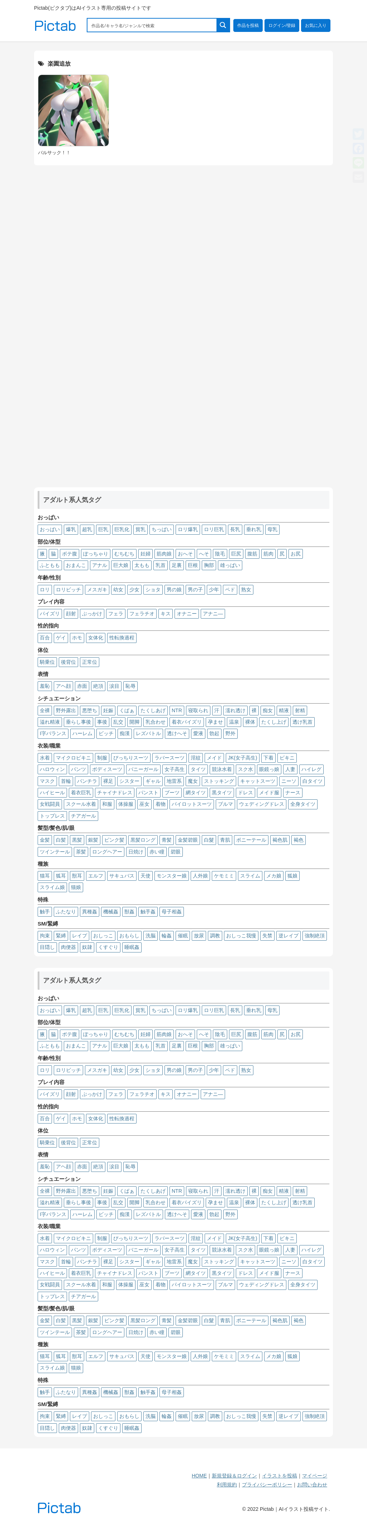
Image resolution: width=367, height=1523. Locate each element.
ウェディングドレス (261, 804)
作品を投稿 (248, 25)
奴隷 (87, 947)
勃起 (214, 733)
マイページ (314, 1476)
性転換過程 (121, 637)
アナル (99, 565)
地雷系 (174, 781)
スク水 (245, 769)
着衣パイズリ (187, 722)
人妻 (290, 769)
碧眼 (176, 852)
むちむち (124, 554)
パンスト (148, 792)
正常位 (89, 662)
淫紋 (196, 758)
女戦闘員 (50, 804)
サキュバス (121, 876)
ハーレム (82, 733)
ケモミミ (224, 876)
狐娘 (292, 876)
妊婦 (145, 554)
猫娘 (76, 887)
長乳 (235, 529)
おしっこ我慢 (241, 935)
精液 (284, 710)
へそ (204, 554)
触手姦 (148, 911)
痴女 (268, 710)
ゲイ (61, 637)
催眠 (183, 935)
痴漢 (125, 733)
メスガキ (97, 589)
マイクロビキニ (73, 758)
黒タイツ (222, 792)
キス (166, 613)
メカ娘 (273, 876)
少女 (134, 589)
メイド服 (269, 792)
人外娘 (200, 876)
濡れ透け (235, 710)
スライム (250, 876)
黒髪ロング (143, 840)
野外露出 (66, 710)
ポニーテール (251, 840)
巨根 (193, 565)
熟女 (246, 589)
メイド (214, 758)
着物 (161, 804)
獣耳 (77, 876)
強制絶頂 (315, 935)
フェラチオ (141, 613)
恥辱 (130, 686)
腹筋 (252, 554)
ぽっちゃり (95, 554)
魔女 (193, 781)
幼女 (118, 589)
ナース (292, 792)
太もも (141, 565)
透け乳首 (302, 722)
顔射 (71, 613)
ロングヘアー (107, 852)
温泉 (234, 722)
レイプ (79, 935)
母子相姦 (172, 911)
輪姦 (167, 935)
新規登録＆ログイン (234, 1476)
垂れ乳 (253, 529)
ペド (230, 589)
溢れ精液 (50, 722)
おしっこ (103, 935)
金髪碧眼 (188, 840)
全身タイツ (302, 804)
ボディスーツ (107, 769)
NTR (177, 710)
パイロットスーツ (192, 804)
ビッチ (106, 733)
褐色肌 (279, 840)
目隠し (47, 947)
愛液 (198, 733)
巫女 (144, 804)
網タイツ (196, 792)
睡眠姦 (131, 947)
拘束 (45, 935)
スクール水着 (81, 804)
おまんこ (76, 565)
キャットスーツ (257, 781)
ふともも (50, 565)
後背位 (68, 662)
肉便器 (68, 947)
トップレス (52, 816)
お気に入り (316, 25)
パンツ (78, 769)
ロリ (45, 589)
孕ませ (215, 722)
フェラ (115, 613)
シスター (129, 781)
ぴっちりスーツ (130, 758)
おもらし (129, 935)
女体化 (95, 637)
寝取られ (198, 710)
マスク (47, 781)
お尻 (296, 554)
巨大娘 (120, 565)
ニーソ (288, 781)
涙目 (114, 686)
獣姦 (129, 911)
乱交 (118, 722)
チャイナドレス (114, 792)
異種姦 (89, 911)
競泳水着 (222, 769)
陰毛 (220, 554)
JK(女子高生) (242, 758)
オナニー (187, 613)
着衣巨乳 (81, 792)
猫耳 (45, 876)
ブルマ (225, 804)
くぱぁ (126, 710)
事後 (102, 722)
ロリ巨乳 (214, 529)
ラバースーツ (169, 758)
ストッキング (219, 781)
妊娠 (108, 710)
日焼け (135, 852)
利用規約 (227, 1484)
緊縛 (61, 935)
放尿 (199, 935)
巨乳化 (121, 529)
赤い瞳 (157, 852)
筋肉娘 (164, 554)
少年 (214, 589)
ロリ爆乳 (188, 529)
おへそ (185, 554)
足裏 (177, 565)
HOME (199, 1476)
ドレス (245, 792)
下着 (268, 758)
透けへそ (177, 733)
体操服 (125, 804)
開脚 (134, 722)
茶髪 (81, 852)
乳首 (161, 565)
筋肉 (268, 554)
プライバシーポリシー (267, 1484)
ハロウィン (52, 769)
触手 (45, 911)
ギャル (153, 781)
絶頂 (98, 686)
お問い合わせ (312, 1484)
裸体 (250, 722)
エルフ (95, 876)
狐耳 (61, 876)
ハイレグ (311, 769)
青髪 (167, 840)
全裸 (45, 710)
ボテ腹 (69, 554)
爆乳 (71, 529)
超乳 (87, 529)
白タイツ (312, 781)
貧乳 (140, 529)
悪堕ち (89, 710)
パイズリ (50, 613)
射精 (300, 710)
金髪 (45, 840)
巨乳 (103, 529)
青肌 (225, 840)
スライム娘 (52, 887)
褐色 (299, 840)
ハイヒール (52, 792)
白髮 (209, 840)
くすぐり (108, 947)
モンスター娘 (172, 876)
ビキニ (287, 758)
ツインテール (55, 852)
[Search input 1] (152, 25)
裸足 (108, 781)
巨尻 (236, 554)
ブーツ (172, 792)
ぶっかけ (92, 613)
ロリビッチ (68, 589)
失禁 (267, 935)
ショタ (153, 589)
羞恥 (45, 686)
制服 (102, 758)
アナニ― (213, 613)
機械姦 (110, 911)
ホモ (77, 637)
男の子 (195, 589)
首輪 (66, 781)
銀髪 (93, 840)
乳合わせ (156, 722)
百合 (45, 637)
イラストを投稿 (279, 1476)
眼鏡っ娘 (269, 769)
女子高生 (175, 769)
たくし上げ (273, 722)
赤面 (82, 686)
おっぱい (50, 529)
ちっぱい (162, 529)
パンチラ (87, 781)
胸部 (209, 565)
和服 (107, 804)
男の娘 (174, 589)
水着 (45, 758)
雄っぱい (230, 565)
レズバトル (148, 733)
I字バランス (53, 733)
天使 (145, 876)
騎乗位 (47, 662)
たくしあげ (153, 710)
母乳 (272, 529)
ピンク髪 (114, 840)
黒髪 (77, 840)
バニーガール (143, 769)
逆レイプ (288, 935)
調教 (215, 935)
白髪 (61, 840)
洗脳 (151, 935)
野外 (230, 733)
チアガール (83, 816)
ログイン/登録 (281, 25)
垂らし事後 (78, 722)
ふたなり (66, 911)
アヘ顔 (63, 686)
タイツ (198, 769)
